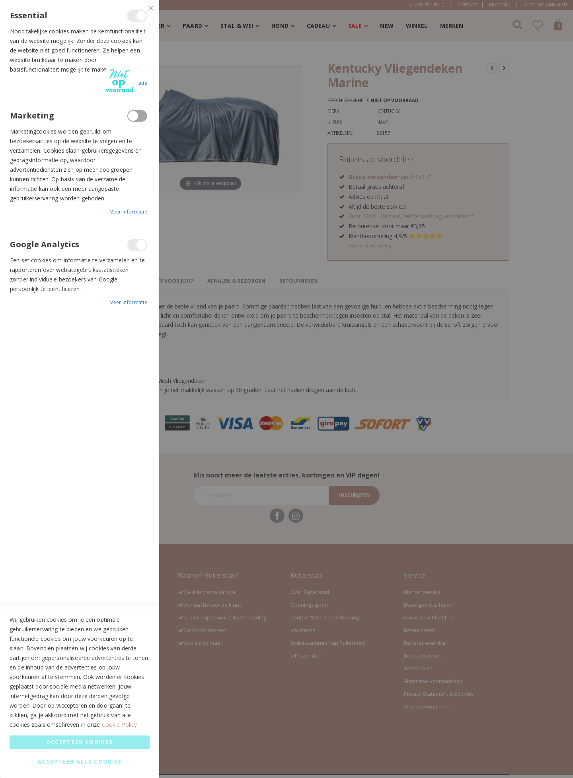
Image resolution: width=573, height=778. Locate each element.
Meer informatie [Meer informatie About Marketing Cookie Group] (128, 211)
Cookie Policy (119, 724)
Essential (137, 15)
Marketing (137, 116)
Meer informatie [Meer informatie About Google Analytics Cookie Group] (128, 302)
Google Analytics (137, 244)
